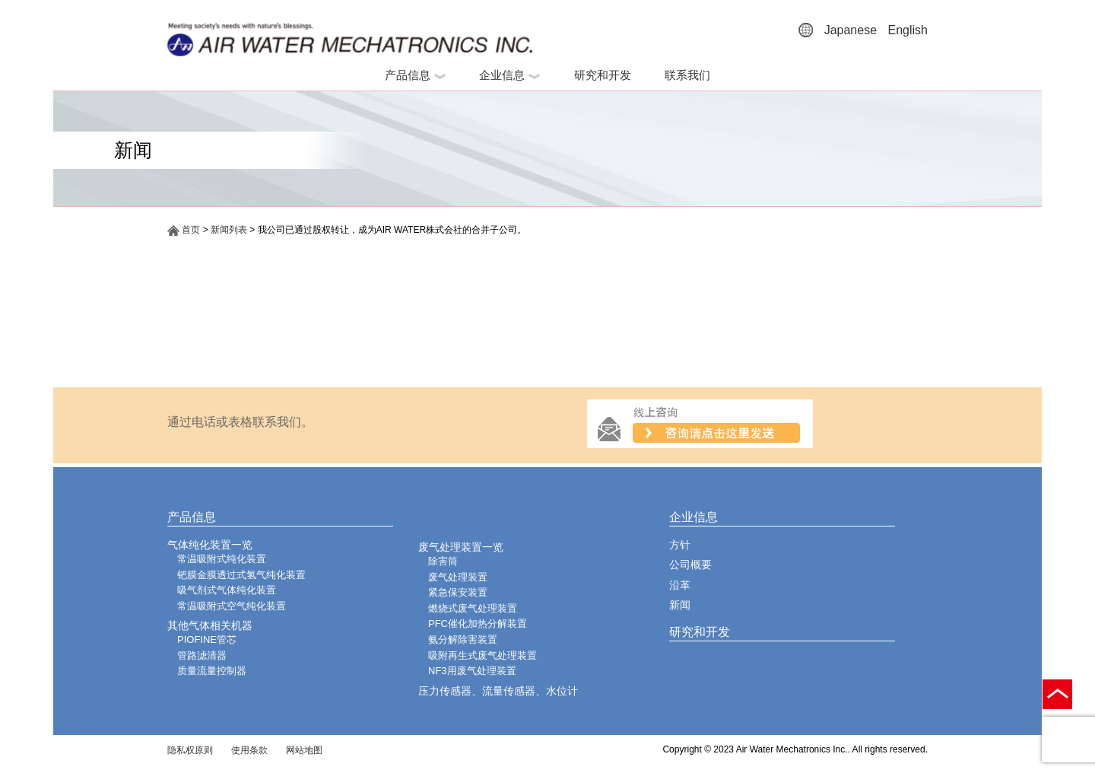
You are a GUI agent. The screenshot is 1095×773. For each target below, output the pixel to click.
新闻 (679, 605)
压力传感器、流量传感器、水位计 (498, 691)
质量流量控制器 (211, 670)
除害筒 (443, 561)
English (908, 30)
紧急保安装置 (457, 592)
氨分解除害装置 (462, 639)
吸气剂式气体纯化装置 (226, 590)
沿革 (679, 585)
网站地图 (304, 750)
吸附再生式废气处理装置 (482, 655)
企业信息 (509, 74)
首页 (183, 229)
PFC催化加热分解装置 (477, 623)
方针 (679, 545)
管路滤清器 (202, 655)
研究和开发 (602, 74)
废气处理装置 (457, 577)
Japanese (850, 30)
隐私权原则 (190, 750)
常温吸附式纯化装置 (221, 559)
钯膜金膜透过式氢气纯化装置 (241, 575)
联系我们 (687, 74)
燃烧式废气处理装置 (472, 608)
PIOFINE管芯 (206, 639)
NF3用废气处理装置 (472, 670)
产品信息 (415, 74)
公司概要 (690, 564)
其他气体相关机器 (209, 625)
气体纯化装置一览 (209, 545)
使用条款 (249, 750)
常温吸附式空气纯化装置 (231, 606)
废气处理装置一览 (460, 547)
